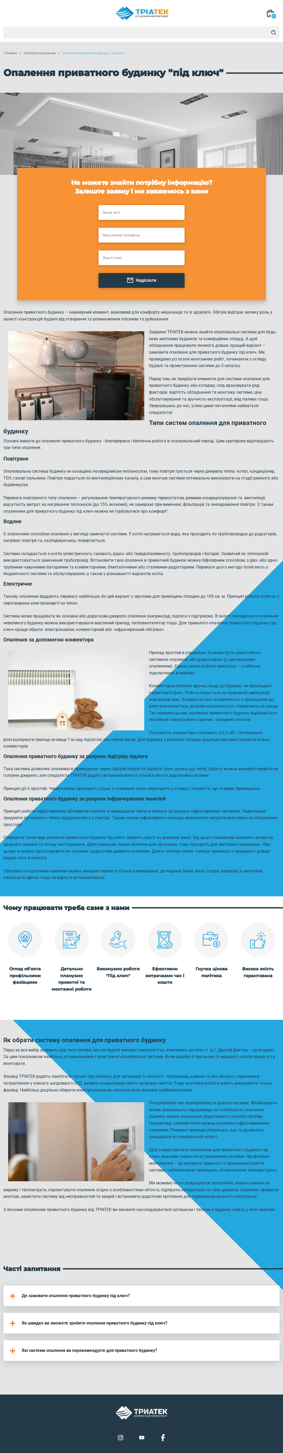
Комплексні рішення (39, 53)
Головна (9, 53)
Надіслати (141, 281)
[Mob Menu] (10, 14)
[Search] (273, 32)
